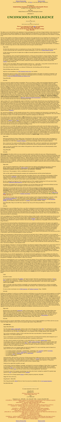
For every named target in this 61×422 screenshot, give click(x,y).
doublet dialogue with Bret (47, 50)
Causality (28, 200)
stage (18, 120)
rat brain (37, 358)
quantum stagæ (44, 340)
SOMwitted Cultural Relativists (15, 182)
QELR (16, 381)
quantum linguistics (48, 381)
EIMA (30, 341)
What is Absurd (24, 167)
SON (14, 354)
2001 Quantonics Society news (24, 71)
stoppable (27, 372)
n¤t (18, 331)
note (34, 26)
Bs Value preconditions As (11, 198)
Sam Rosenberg (44, 315)
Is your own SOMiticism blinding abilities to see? (18, 76)
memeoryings (24, 351)
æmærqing (37, 341)
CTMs (11, 367)
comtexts (5, 61)
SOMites (21, 278)
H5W (43, 328)
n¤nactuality (17, 328)
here (31, 2)
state (15, 368)
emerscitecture (20, 353)
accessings (41, 350)
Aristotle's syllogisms (21, 140)
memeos (22, 374)
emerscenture (30, 353)
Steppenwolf (19, 310)
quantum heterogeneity (8, 199)
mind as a (10, 120)
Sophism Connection (34, 289)
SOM (16, 74)
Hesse (26, 342)
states (33, 219)
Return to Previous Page (21, 1)
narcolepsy (33, 218)
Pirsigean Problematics (42, 199)
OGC (4, 280)
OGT (54, 278)
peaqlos (33, 341)
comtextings (38, 351)
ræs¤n (12, 328)
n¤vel (42, 381)
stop (10, 372)
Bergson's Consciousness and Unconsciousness (31, 97)
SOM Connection (23, 289)
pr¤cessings (50, 350)
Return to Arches (41, 1)
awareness (11, 110)
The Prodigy (14, 176)
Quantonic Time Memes (25, 193)
